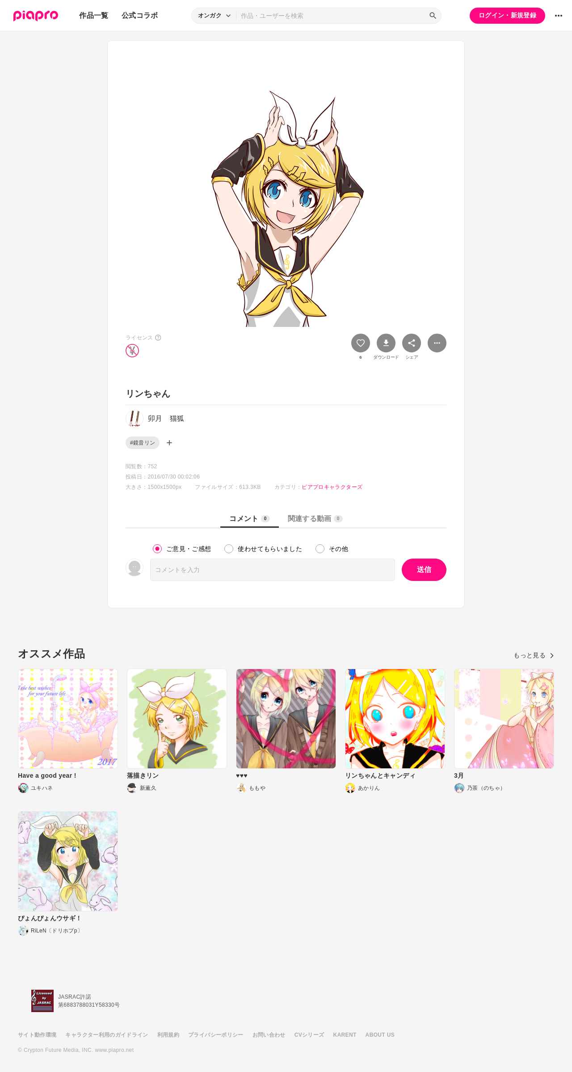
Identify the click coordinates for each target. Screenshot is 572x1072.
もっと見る (533, 655)
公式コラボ (140, 15)
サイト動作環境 (37, 1035)
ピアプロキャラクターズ (332, 487)
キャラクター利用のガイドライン (106, 1035)
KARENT (345, 1035)
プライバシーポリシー (216, 1035)
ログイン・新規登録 (507, 15)
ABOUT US (380, 1035)
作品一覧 (93, 15)
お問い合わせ (269, 1035)
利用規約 (168, 1035)
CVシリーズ (309, 1035)
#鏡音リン (142, 443)
